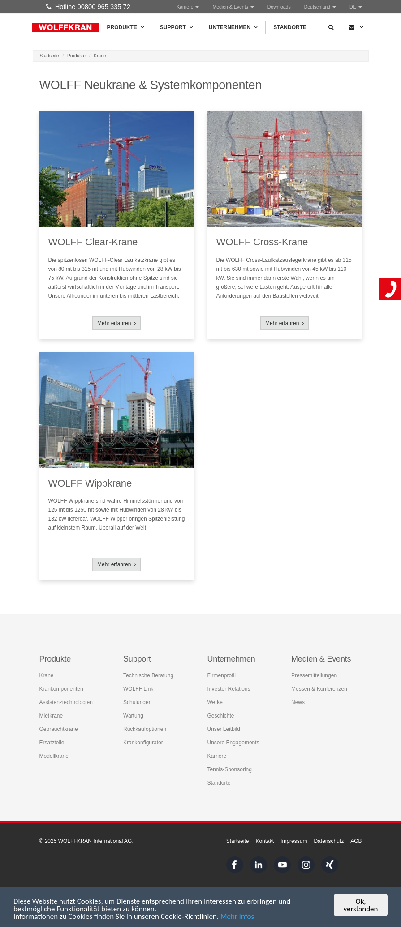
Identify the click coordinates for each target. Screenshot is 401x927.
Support (176, 27)
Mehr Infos (237, 917)
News (298, 702)
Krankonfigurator (143, 742)
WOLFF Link (138, 689)
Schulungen (137, 702)
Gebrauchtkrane (58, 729)
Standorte (289, 27)
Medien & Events (233, 6)
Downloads (279, 6)
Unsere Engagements (233, 742)
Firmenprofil (221, 675)
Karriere (188, 6)
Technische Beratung (148, 675)
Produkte (125, 27)
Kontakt (264, 841)
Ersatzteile (52, 742)
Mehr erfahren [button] (116, 323)
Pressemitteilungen (314, 675)
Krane (46, 675)
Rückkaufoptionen (144, 729)
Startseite (49, 55)
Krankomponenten (61, 689)
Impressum (293, 841)
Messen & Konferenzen (319, 689)
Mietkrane (51, 716)
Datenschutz (329, 841)
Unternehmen (233, 27)
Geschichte (220, 716)
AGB (356, 841)
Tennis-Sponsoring (229, 769)
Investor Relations (228, 689)
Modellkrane (54, 756)
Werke (215, 702)
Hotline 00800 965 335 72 (88, 6)
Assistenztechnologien (66, 702)
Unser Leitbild (223, 729)
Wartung (133, 716)
